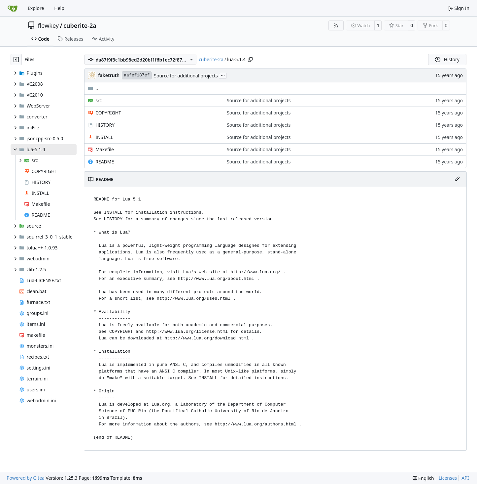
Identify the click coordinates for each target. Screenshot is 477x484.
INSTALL (104, 137)
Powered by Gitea (26, 478)
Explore (36, 8)
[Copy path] (250, 59)
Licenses (448, 478)
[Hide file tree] (16, 59)
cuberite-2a (79, 25)
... (223, 75)
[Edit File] (457, 179)
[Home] (12, 8)
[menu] (423, 478)
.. (93, 88)
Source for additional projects (186, 75)
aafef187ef (137, 75)
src (98, 100)
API (465, 478)
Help (59, 8)
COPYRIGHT (108, 113)
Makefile (104, 149)
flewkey (48, 25)
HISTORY (105, 125)
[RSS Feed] (336, 25)
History (447, 59)
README (104, 161)
